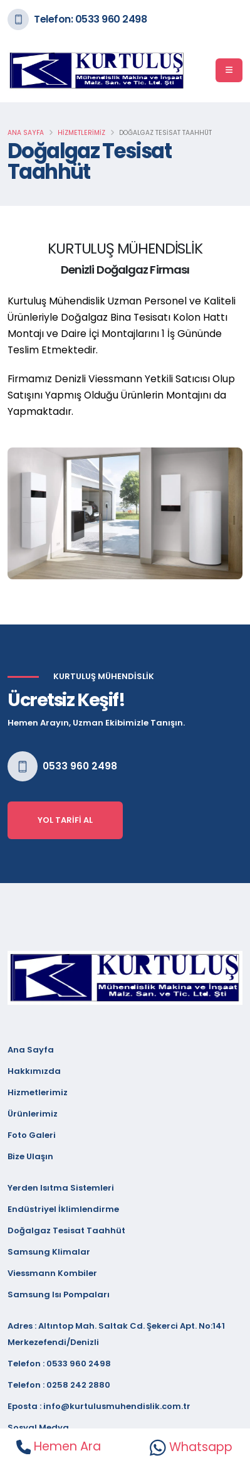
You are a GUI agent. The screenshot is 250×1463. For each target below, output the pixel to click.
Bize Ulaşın (30, 1156)
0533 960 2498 (80, 766)
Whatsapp (191, 1447)
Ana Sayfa (26, 132)
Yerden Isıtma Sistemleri (61, 1188)
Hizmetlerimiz (81, 132)
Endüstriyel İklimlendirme (63, 1209)
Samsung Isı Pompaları (59, 1294)
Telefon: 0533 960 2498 (90, 19)
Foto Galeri (32, 1135)
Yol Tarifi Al (65, 820)
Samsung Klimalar (49, 1252)
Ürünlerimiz (33, 1114)
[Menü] (229, 70)
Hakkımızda (34, 1071)
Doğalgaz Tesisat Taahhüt (66, 1230)
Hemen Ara (58, 1446)
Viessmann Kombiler (52, 1273)
